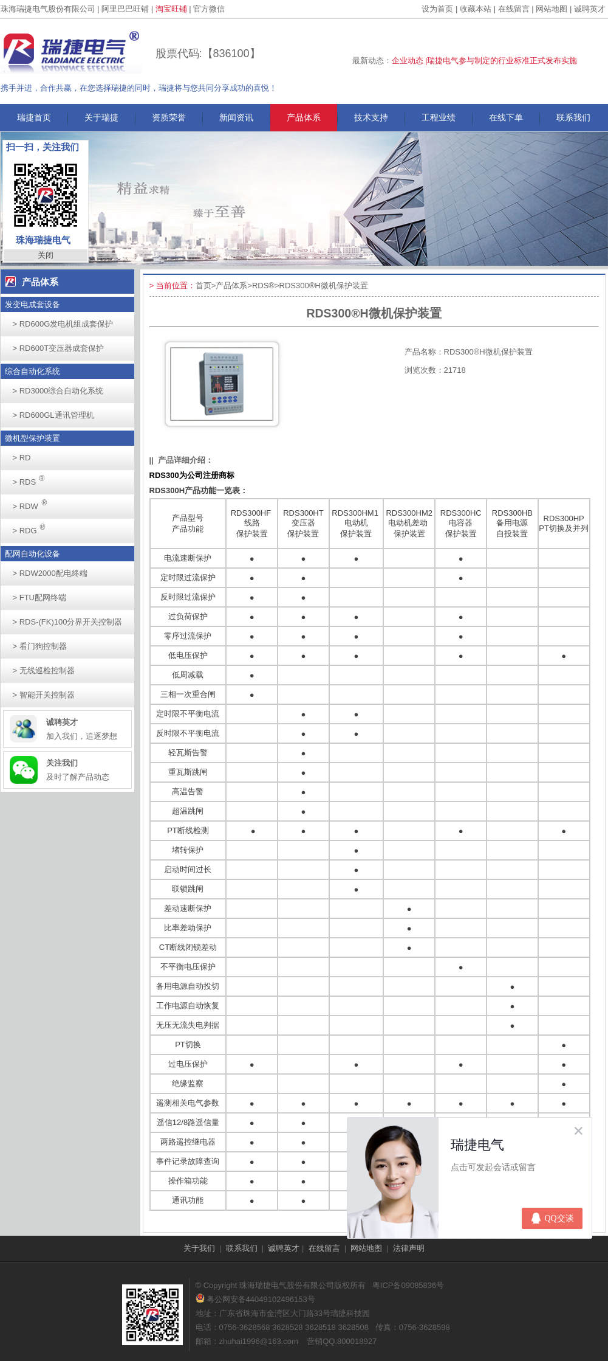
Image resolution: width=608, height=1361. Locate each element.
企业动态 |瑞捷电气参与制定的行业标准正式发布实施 (485, 60)
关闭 (45, 255)
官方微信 (209, 8)
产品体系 (304, 117)
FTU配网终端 (39, 597)
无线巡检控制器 (44, 670)
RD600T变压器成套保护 (58, 348)
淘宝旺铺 (171, 8)
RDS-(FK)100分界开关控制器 (68, 621)
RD (22, 457)
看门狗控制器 (40, 646)
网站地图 (551, 8)
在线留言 (514, 8)
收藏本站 (475, 8)
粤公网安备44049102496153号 (255, 1299)
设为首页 (437, 8)
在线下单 (506, 117)
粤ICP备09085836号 (408, 1285)
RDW (33, 502)
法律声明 (409, 1248)
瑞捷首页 (34, 117)
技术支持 (371, 117)
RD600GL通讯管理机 (53, 415)
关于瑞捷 (101, 117)
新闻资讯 (236, 117)
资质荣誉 (169, 117)
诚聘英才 (590, 8)
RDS (32, 478)
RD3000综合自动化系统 (58, 390)
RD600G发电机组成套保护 (63, 323)
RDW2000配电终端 (50, 573)
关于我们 (199, 1248)
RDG (32, 527)
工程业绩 (439, 117)
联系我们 (573, 117)
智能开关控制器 (44, 694)
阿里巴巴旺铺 (125, 8)
